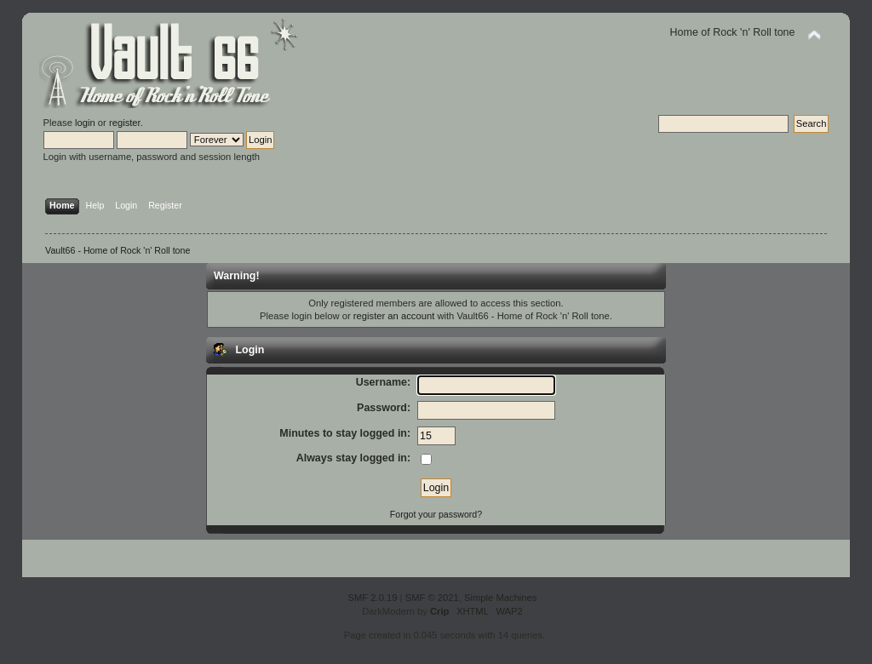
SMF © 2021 (432, 597)
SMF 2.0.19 (373, 597)
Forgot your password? (436, 514)
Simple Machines (500, 597)
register (125, 122)
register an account (393, 316)
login (85, 122)
